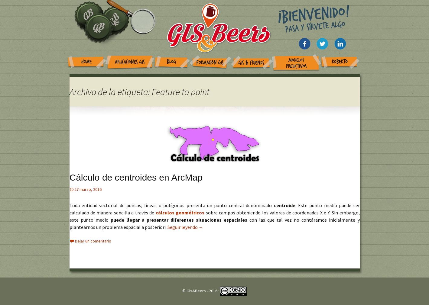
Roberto (340, 62)
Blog (171, 62)
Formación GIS (210, 62)
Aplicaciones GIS (130, 62)
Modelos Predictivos (296, 63)
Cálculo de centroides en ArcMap (136, 177)
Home (86, 62)
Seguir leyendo (185, 227)
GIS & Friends (251, 63)
